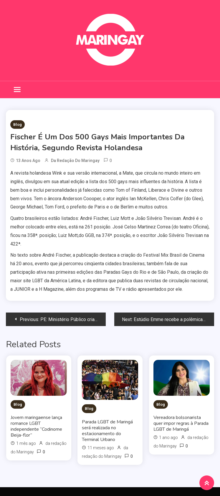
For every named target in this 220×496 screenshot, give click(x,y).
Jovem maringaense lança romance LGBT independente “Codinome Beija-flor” (36, 426)
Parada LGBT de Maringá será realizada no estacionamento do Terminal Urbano (107, 430)
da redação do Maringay (75, 160)
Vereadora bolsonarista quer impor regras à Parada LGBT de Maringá (181, 423)
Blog (17, 124)
